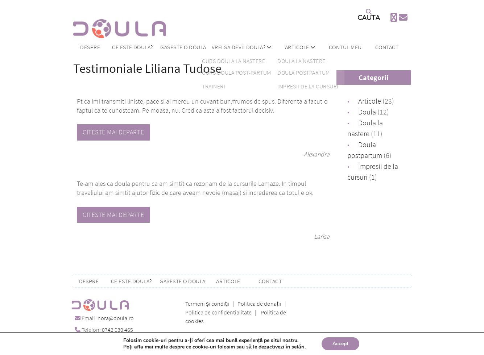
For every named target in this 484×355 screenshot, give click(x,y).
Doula (367, 111)
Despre (90, 47)
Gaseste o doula (183, 47)
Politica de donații (259, 303)
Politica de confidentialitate (218, 312)
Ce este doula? (132, 47)
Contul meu (345, 47)
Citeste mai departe (113, 132)
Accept (340, 343)
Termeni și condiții (207, 303)
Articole (297, 47)
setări (298, 347)
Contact (386, 47)
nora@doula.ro (116, 318)
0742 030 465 (117, 329)
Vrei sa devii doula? (239, 47)
